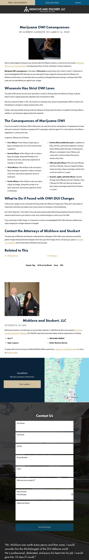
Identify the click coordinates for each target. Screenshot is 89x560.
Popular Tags (30, 265)
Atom (56, 265)
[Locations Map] (66, 380)
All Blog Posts (12, 256)
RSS (61, 265)
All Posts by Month (44, 265)
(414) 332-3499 (11, 352)
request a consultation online (66, 349)
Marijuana (53, 256)
